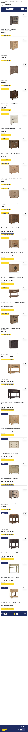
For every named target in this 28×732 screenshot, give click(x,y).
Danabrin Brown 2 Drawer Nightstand (9, 103)
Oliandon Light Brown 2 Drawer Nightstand (10, 328)
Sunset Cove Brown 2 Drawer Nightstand (10, 503)
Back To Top (25, 613)
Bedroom (12, 1)
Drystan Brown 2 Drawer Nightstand (9, 29)
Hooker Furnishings (4, 229)
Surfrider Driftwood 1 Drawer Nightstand (10, 577)
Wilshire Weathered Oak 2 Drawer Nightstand (11, 203)
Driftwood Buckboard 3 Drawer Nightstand (10, 428)
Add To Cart (6, 35)
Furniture (6, 1)
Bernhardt (3, 454)
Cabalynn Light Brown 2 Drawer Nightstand (11, 153)
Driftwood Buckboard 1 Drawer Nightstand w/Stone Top (13, 377)
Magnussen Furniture (4, 504)
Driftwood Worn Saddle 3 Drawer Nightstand (11, 227)
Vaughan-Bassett (4, 80)
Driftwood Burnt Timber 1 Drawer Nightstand (11, 552)
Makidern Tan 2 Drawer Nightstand (9, 54)
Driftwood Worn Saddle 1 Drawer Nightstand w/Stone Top (13, 303)
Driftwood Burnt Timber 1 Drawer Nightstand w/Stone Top (13, 403)
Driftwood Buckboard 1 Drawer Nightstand (10, 602)
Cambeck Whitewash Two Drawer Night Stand (11, 128)
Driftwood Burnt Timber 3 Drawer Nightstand (11, 353)
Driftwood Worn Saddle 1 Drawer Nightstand (11, 528)
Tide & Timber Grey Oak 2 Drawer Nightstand (11, 78)
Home (2, 1)
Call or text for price (8, 234)
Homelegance (3, 204)
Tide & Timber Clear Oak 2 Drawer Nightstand (11, 178)
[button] (24, 15)
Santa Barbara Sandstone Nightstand (9, 453)
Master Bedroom (18, 1)
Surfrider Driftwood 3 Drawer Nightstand (10, 478)
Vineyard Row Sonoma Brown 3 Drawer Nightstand (12, 252)
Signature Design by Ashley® (6, 30)
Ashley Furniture (4, 55)
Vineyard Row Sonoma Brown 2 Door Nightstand (12, 277)
